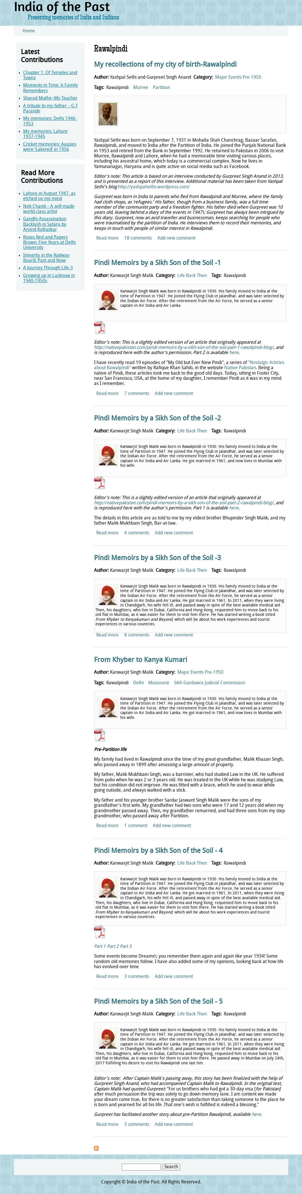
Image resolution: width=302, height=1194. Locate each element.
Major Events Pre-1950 (238, 77)
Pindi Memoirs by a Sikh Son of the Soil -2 (157, 418)
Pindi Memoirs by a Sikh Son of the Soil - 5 (158, 1002)
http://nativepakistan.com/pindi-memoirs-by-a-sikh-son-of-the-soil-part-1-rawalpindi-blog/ (183, 347)
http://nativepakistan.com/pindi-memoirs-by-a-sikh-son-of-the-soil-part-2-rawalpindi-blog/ (183, 503)
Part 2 (113, 946)
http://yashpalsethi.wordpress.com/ (154, 187)
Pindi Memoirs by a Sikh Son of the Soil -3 (157, 558)
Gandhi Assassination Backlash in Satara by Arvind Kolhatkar (44, 224)
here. (257, 1114)
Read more (107, 238)
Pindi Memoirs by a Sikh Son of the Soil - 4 (158, 851)
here (234, 353)
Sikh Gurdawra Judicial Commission (209, 683)
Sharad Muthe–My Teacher (50, 98)
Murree (140, 88)
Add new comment (176, 238)
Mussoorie (158, 683)
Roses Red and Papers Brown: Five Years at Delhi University (49, 242)
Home (29, 31)
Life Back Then (192, 276)
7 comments (136, 394)
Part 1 (100, 946)
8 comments (136, 635)
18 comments (138, 238)
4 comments (136, 533)
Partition (161, 88)
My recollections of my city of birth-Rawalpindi (165, 65)
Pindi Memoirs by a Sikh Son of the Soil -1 (157, 263)
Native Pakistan (240, 368)
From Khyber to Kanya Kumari (140, 660)
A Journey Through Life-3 (48, 268)
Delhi (138, 683)
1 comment (135, 826)
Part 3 (125, 946)
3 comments (136, 976)
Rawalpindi (117, 88)
